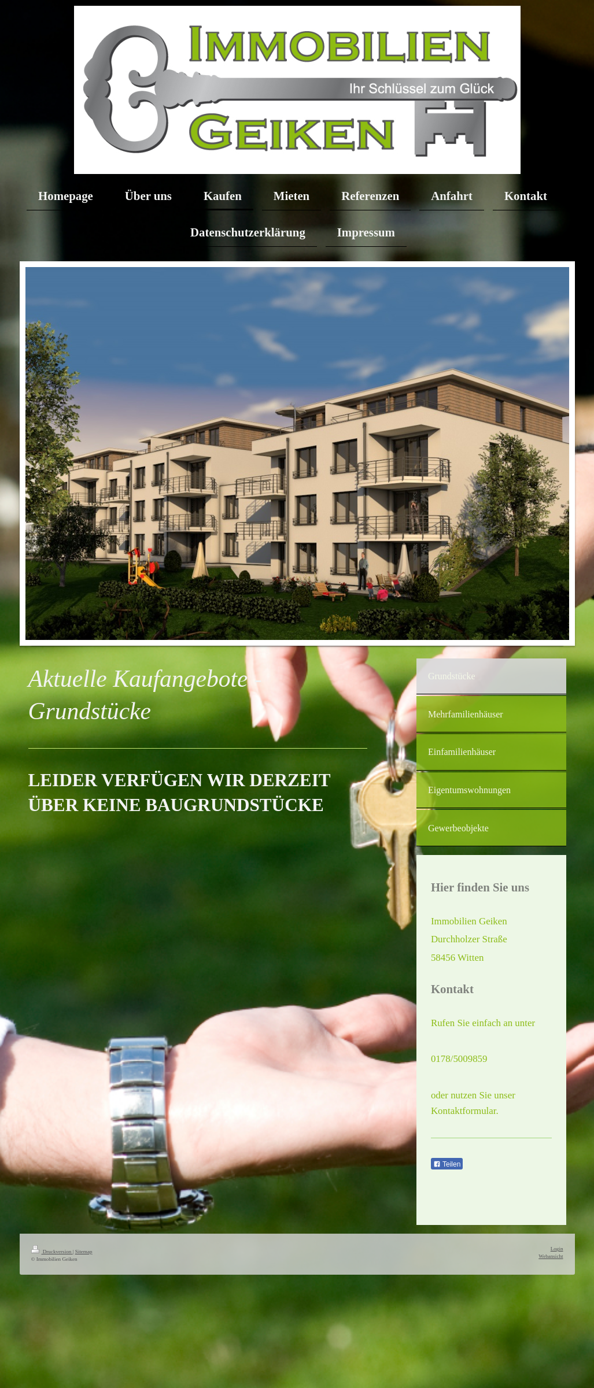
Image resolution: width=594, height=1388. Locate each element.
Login (557, 1249)
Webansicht (550, 1256)
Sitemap (84, 1251)
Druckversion (52, 1251)
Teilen (446, 1164)
